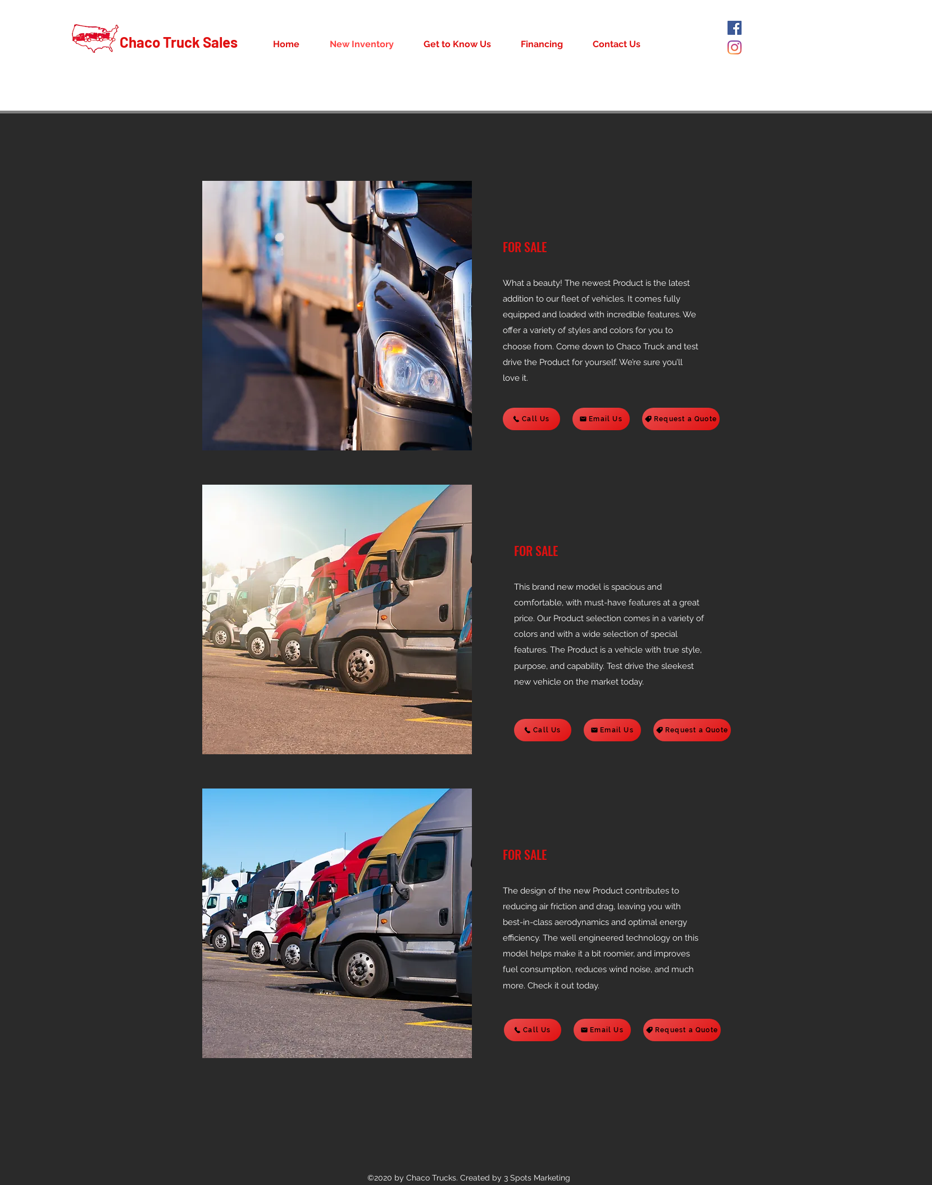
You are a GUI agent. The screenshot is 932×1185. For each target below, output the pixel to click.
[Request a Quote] (681, 419)
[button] (337, 315)
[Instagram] (735, 47)
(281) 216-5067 (781, 104)
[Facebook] (735, 28)
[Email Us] (601, 419)
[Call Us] (531, 419)
